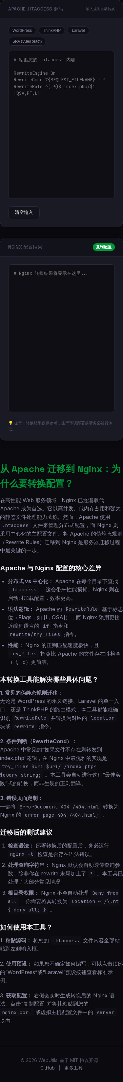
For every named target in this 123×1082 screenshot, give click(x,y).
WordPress (22, 30)
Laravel (78, 30)
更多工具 (73, 1068)
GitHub (47, 1068)
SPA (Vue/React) (27, 41)
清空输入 (24, 212)
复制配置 (104, 247)
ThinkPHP (52, 30)
